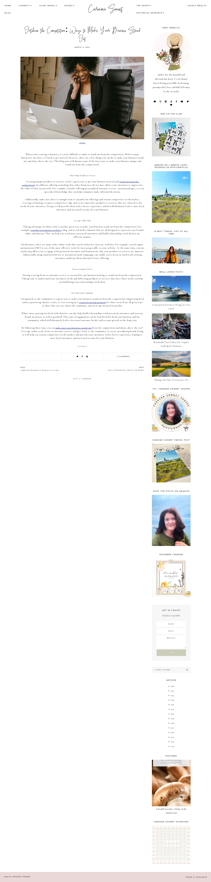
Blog (8, 13)
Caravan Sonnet (105, 9)
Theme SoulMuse (196, 877)
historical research (149, 13)
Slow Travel (47, 6)
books (69, 6)
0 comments (123, 356)
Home (8, 6)
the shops (142, 6)
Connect (24, 6)
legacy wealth (196, 6)
